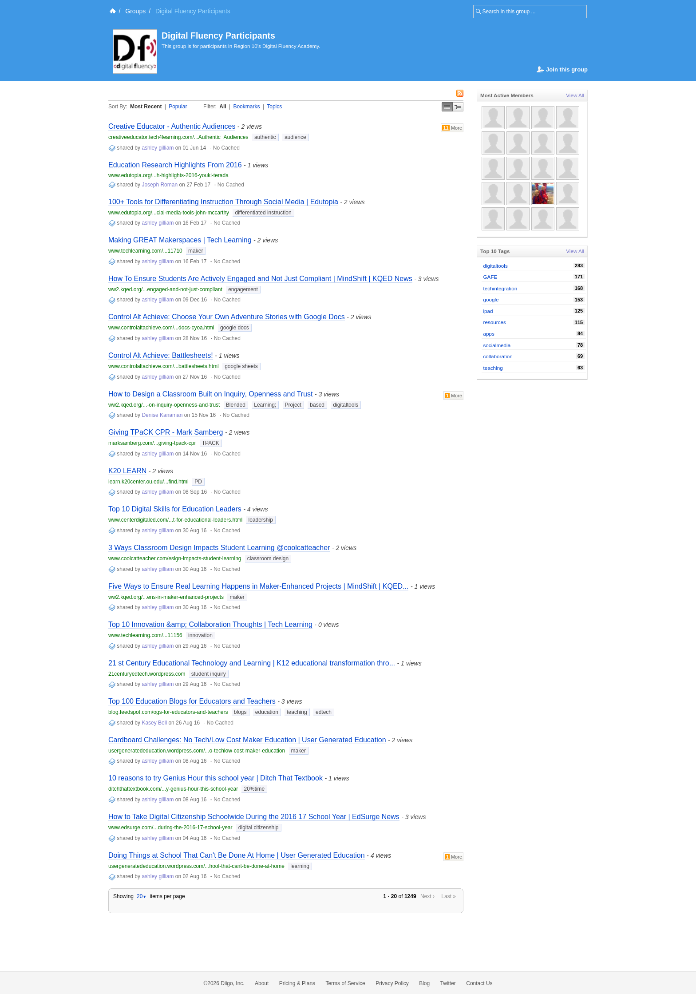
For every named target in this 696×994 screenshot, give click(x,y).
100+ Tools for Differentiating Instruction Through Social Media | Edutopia (223, 202)
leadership (260, 520)
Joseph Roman (160, 185)
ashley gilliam (158, 148)
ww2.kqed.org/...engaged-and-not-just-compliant (165, 289)
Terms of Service (345, 983)
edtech (324, 712)
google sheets (241, 366)
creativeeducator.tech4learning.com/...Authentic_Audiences (178, 137)
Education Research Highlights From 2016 (175, 165)
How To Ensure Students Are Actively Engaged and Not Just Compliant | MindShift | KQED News (260, 278)
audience (295, 137)
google (491, 299)
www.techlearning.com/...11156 (145, 635)
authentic (265, 137)
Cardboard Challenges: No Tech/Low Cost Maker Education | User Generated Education (247, 740)
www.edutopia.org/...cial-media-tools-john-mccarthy (168, 213)
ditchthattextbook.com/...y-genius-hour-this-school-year (173, 789)
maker (195, 251)
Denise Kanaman (162, 415)
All (222, 106)
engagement (243, 289)
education (266, 712)
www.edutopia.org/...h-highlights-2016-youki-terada (168, 175)
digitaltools (345, 405)
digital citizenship (258, 827)
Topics (274, 106)
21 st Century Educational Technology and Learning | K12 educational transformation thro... (251, 663)
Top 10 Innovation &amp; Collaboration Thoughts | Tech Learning (210, 624)
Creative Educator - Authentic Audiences (171, 126)
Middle (458, 106)
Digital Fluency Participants (218, 35)
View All (575, 95)
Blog (424, 983)
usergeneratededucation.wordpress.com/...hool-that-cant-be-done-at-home (196, 866)
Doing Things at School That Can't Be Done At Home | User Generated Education (236, 855)
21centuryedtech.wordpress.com (146, 674)
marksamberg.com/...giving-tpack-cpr (152, 443)
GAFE (490, 277)
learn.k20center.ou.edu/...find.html (148, 482)
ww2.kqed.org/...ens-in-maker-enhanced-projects (166, 597)
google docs (234, 328)
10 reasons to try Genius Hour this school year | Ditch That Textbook (215, 778)
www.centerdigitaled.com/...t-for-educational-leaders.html (175, 520)
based (317, 405)
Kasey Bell (154, 723)
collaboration (498, 356)
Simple (447, 106)
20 (141, 896)
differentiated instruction (263, 213)
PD (198, 482)
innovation (200, 635)
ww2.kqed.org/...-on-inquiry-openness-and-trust (164, 405)
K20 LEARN (127, 471)
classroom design (268, 558)
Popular (178, 106)
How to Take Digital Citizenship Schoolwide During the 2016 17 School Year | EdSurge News (253, 816)
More (452, 128)
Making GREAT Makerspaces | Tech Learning (180, 240)
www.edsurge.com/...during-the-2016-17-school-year (170, 827)
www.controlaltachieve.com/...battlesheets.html (163, 366)
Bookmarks (246, 106)
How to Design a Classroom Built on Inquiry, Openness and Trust (210, 394)
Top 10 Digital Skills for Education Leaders (174, 509)
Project (293, 405)
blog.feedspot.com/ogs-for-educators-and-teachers (168, 712)
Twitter (448, 983)
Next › (427, 896)
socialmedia (497, 345)
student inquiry (208, 674)
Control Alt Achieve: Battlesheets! (160, 355)
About (262, 983)
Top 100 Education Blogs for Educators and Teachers (192, 701)
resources (494, 322)
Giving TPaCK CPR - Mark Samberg (165, 432)
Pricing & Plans (297, 983)
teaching (297, 712)
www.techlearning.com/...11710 (145, 251)
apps (488, 334)
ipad (488, 311)
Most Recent (146, 106)
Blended (235, 405)
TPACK (210, 443)
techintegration (500, 288)
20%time (254, 789)
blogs (240, 712)
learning (299, 866)
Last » (448, 896)
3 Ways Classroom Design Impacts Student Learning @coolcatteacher (219, 547)
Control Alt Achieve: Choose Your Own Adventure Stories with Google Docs (226, 317)
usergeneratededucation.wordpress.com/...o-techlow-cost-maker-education (196, 751)
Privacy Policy (392, 983)
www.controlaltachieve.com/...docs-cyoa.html (161, 328)
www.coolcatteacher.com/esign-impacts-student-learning (174, 558)
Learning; (265, 405)
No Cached (226, 148)
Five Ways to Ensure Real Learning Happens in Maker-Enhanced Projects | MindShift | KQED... (258, 586)
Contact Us (479, 983)
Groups (135, 11)
